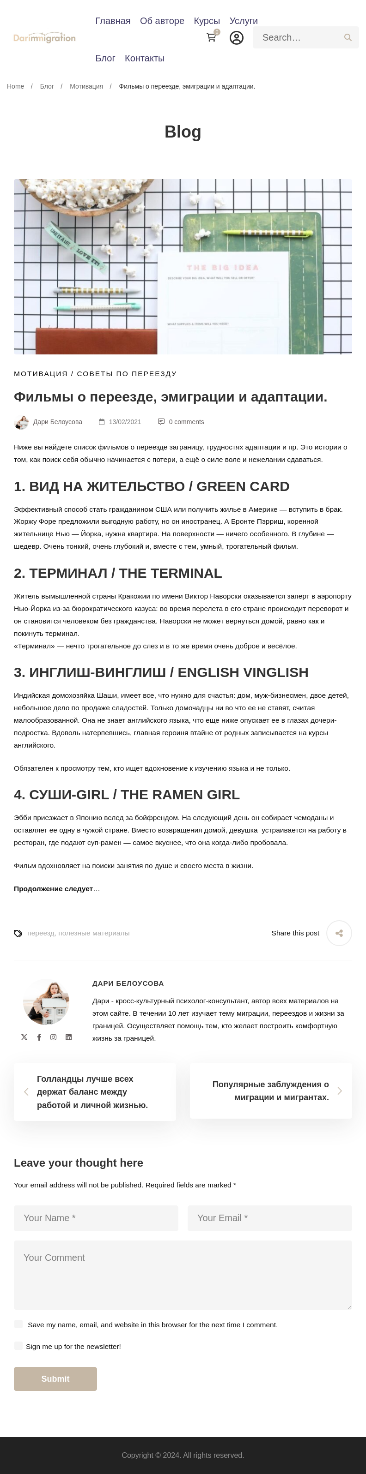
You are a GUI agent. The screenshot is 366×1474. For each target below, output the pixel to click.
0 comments (181, 421)
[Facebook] (39, 1037)
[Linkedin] (68, 1037)
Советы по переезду (127, 373)
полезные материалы (93, 933)
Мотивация (86, 86)
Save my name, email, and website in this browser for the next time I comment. (153, 1325)
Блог (47, 86)
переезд (40, 933)
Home (15, 86)
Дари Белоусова (48, 421)
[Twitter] (24, 1037)
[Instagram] (53, 1037)
